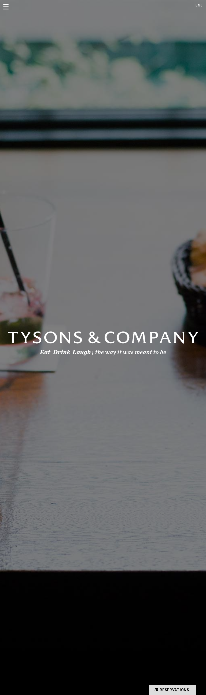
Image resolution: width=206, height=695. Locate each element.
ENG (199, 5)
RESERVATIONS (171, 689)
